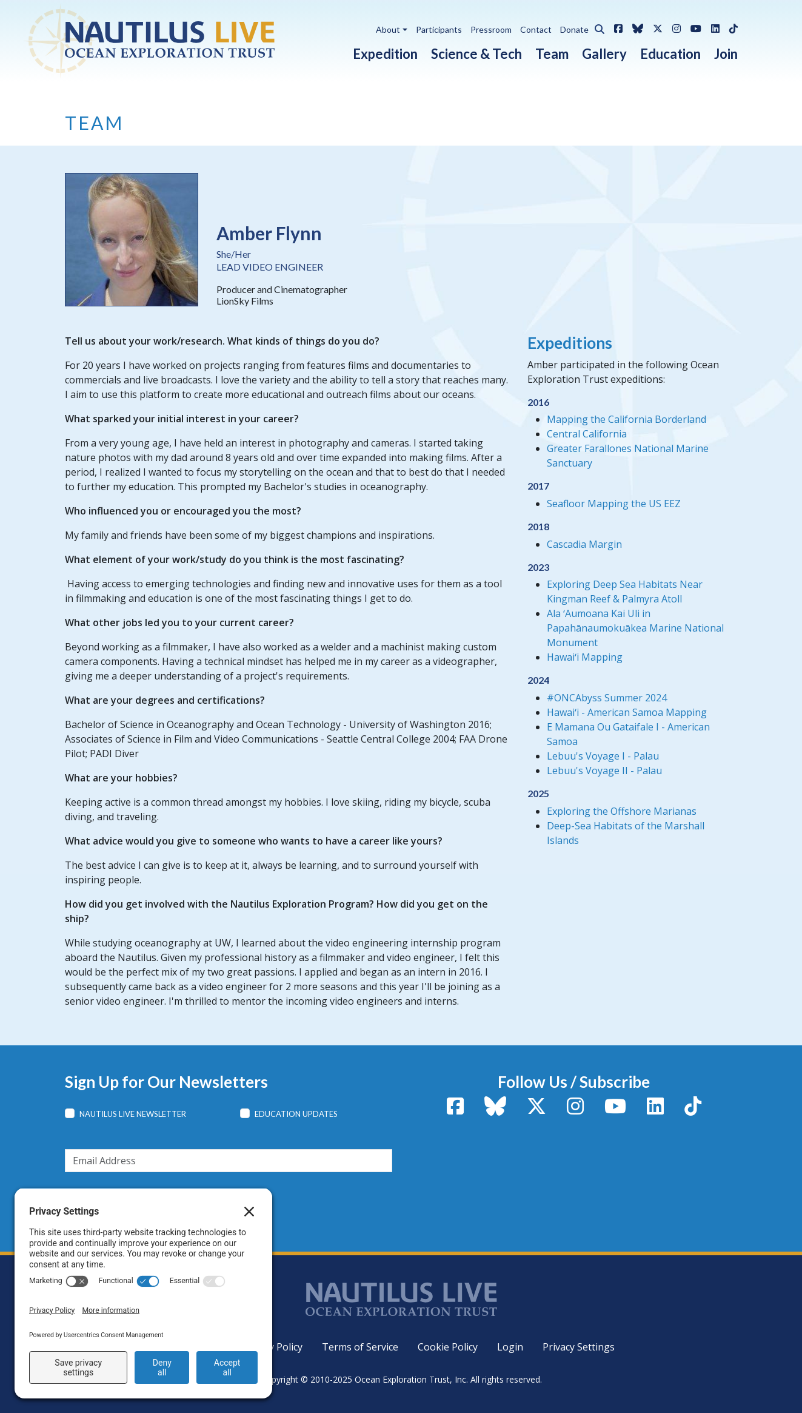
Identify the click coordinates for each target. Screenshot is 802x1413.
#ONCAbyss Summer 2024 (607, 697)
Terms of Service (360, 1347)
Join (726, 54)
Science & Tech (476, 54)
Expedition (385, 54)
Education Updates (296, 1114)
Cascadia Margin (584, 544)
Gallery (604, 54)
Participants (439, 29)
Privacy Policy (272, 1347)
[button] (596, 27)
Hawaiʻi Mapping (585, 657)
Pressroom (491, 29)
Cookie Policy (448, 1347)
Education (670, 54)
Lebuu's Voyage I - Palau (603, 756)
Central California (587, 433)
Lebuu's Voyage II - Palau (604, 770)
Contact (536, 29)
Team (552, 54)
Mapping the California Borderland (626, 419)
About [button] (388, 29)
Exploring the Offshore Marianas (622, 811)
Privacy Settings (579, 1347)
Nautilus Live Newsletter (132, 1114)
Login (510, 1347)
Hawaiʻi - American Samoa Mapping (627, 712)
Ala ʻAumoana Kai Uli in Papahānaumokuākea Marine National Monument (635, 628)
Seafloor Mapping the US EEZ (614, 503)
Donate (574, 29)
